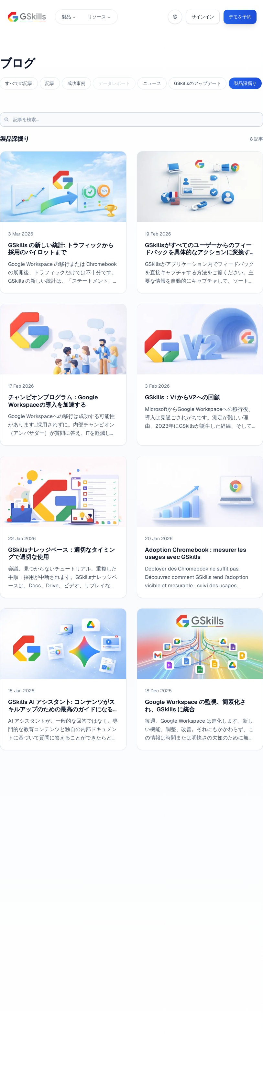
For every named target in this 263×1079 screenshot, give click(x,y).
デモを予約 (240, 17)
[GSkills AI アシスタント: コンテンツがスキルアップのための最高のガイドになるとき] (63, 679)
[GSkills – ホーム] (26, 17)
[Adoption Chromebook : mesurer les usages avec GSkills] (200, 527)
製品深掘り (245, 83)
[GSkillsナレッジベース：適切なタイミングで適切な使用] (63, 527)
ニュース (152, 83)
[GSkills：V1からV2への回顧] (200, 375)
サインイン (203, 17)
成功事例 (76, 83)
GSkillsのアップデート (197, 83)
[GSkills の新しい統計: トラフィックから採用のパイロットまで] (63, 222)
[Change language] (175, 17)
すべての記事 (18, 83)
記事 (49, 83)
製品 (69, 17)
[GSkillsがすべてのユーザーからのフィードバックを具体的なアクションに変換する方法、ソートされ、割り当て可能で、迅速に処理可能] (200, 222)
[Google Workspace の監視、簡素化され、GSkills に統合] (200, 679)
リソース (99, 17)
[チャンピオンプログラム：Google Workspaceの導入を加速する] (63, 375)
